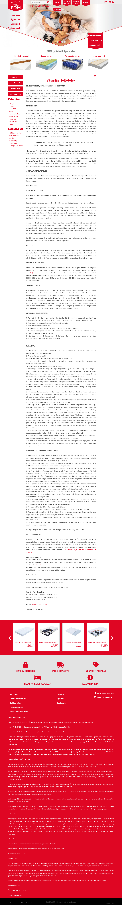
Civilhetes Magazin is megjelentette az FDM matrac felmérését (41, 732)
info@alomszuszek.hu (37, 273)
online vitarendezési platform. (45, 565)
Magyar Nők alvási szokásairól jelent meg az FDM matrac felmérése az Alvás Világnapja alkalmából (57, 722)
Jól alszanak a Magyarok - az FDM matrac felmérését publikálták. (46, 727)
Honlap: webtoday (110, 903)
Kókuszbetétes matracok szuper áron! (94, 40)
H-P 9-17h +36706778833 (39, 6)
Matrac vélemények (14, 895)
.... (21, 895)
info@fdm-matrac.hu (39, 604)
